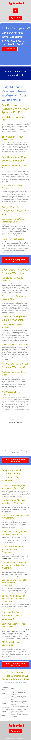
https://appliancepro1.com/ (15, 422)
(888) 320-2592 (23, 147)
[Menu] (15, 10)
